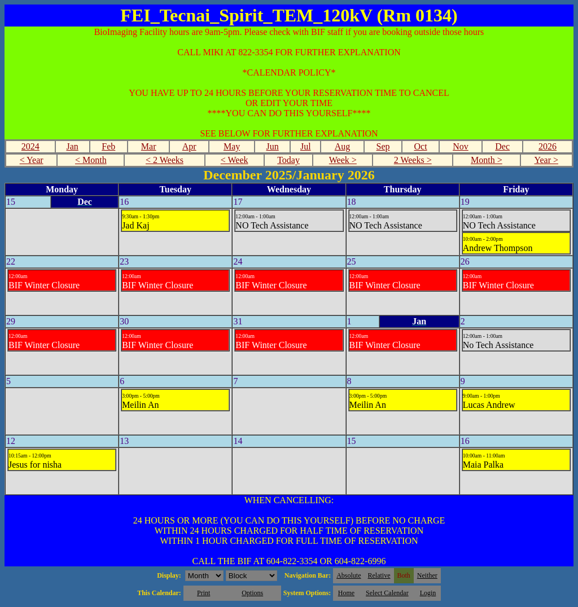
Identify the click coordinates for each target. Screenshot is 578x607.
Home (346, 593)
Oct (420, 146)
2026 (547, 146)
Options (252, 593)
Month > (486, 160)
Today (288, 160)
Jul (305, 146)
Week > (343, 160)
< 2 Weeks (164, 160)
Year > (546, 160)
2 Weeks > (413, 160)
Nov (460, 146)
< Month (91, 160)
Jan (72, 146)
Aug (343, 146)
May (232, 146)
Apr (189, 146)
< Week (234, 160)
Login (428, 593)
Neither (427, 575)
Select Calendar (387, 593)
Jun (272, 146)
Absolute (348, 575)
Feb (108, 146)
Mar (148, 146)
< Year (31, 160)
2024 (30, 146)
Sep (383, 146)
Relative (379, 575)
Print (203, 593)
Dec (502, 146)
